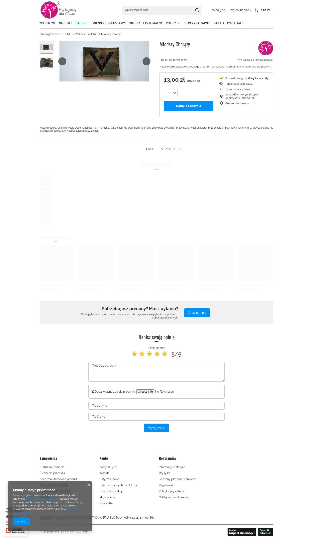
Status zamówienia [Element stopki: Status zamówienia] (52, 467)
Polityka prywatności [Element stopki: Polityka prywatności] (172, 491)
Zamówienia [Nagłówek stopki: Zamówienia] (48, 458)
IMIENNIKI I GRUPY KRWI (108, 23)
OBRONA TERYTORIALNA (146, 23)
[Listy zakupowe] (240, 10)
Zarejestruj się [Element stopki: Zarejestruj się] (108, 467)
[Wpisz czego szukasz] (161, 10)
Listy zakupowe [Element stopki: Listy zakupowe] (109, 479)
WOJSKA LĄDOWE (86, 34)
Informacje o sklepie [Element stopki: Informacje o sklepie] (172, 467)
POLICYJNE (173, 23)
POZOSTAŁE (235, 23)
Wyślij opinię (156, 428)
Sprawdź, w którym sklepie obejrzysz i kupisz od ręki (241, 96)
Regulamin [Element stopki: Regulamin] (166, 485)
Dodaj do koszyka (188, 106)
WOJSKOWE (47, 23)
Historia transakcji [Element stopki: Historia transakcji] (110, 491)
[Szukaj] (196, 10)
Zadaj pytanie (197, 312)
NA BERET (66, 23)
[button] (62, 61)
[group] (104, 61)
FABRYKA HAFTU (170, 148)
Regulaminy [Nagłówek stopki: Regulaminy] (167, 458)
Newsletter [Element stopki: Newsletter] (106, 503)
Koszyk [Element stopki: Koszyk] (104, 473)
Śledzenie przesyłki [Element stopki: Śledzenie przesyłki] (52, 473)
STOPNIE (82, 23)
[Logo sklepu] (58, 10)
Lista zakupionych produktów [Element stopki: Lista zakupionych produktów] (118, 485)
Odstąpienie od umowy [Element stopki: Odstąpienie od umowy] (174, 497)
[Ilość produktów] (171, 93)
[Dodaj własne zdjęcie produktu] (166, 391)
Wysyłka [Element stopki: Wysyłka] (164, 473)
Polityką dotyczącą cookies (41, 498)
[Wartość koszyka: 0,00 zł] (264, 10)
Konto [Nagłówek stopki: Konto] (103, 458)
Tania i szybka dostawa (239, 83)
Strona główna (48, 34)
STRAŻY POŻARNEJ (197, 23)
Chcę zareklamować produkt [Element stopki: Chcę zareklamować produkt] (58, 479)
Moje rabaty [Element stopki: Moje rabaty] (107, 497)
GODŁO (219, 23)
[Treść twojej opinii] (156, 372)
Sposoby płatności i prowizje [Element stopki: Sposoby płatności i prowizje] (177, 479)
